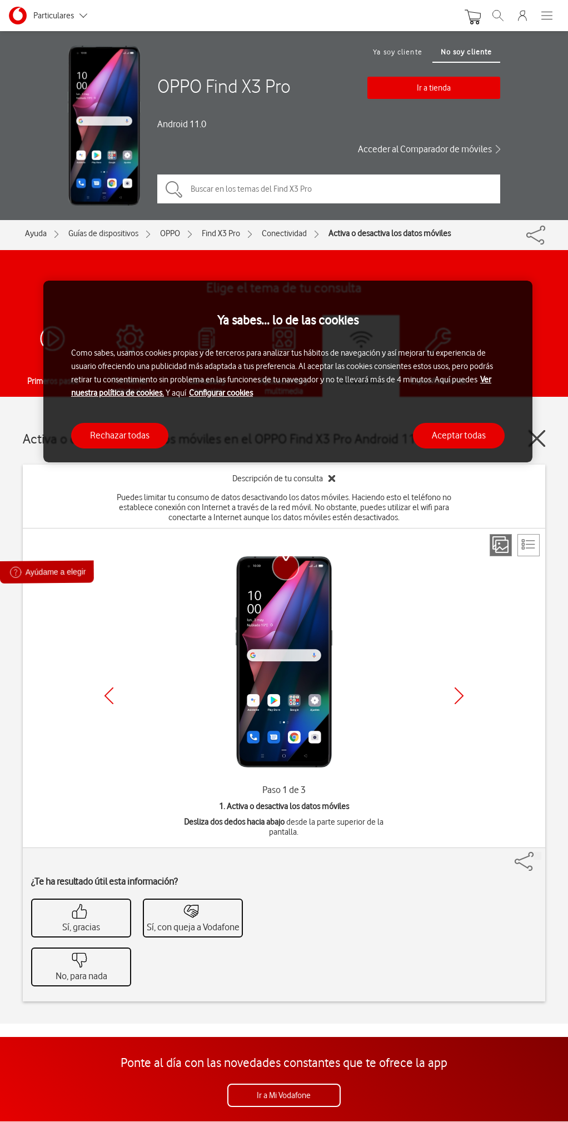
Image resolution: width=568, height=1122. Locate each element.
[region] (287, 371)
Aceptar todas (459, 435)
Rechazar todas (120, 435)
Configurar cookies (221, 393)
